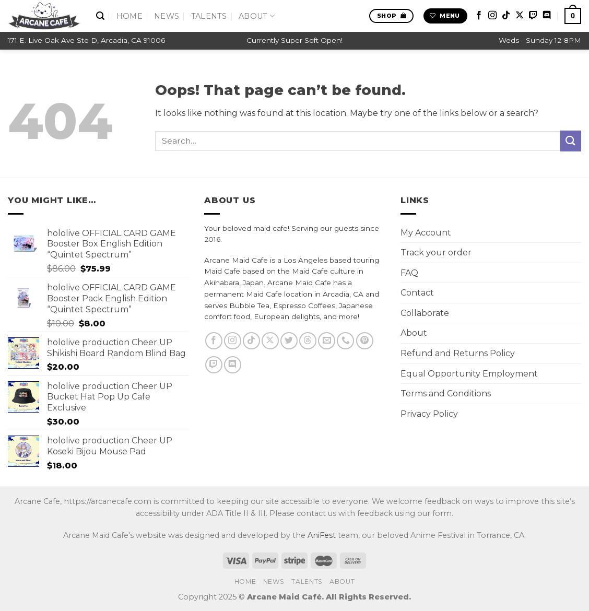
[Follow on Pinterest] (364, 340)
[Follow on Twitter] (289, 340)
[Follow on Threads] (307, 340)
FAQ (409, 273)
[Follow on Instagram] (492, 15)
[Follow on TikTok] (506, 15)
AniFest (322, 535)
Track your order (436, 252)
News (166, 16)
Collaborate (424, 313)
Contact (417, 293)
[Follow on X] (519, 15)
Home (129, 16)
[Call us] (345, 340)
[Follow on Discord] (547, 15)
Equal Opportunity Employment (469, 374)
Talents (209, 16)
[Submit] (570, 141)
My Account (425, 233)
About (257, 16)
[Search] (100, 16)
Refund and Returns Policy (457, 353)
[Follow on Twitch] (533, 15)
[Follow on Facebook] (479, 15)
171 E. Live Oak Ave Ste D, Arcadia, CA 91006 (86, 40)
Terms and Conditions (445, 393)
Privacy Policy (429, 414)
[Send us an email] (326, 340)
